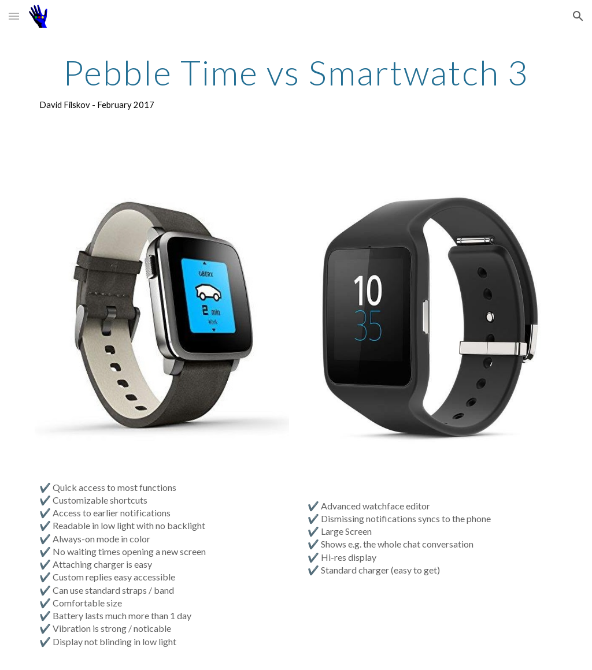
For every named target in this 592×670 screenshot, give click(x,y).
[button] (14, 16)
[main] (296, 83)
